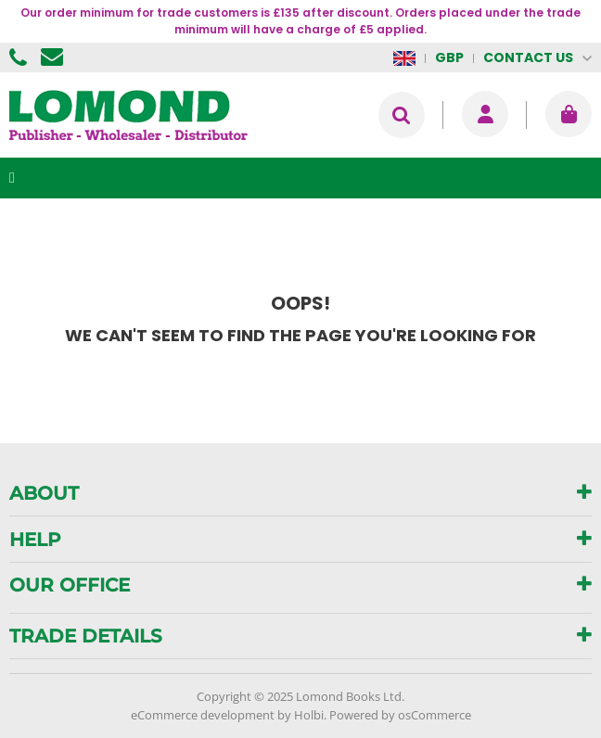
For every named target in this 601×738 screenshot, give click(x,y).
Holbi (309, 714)
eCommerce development (203, 714)
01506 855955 (20, 57)
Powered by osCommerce (400, 714)
